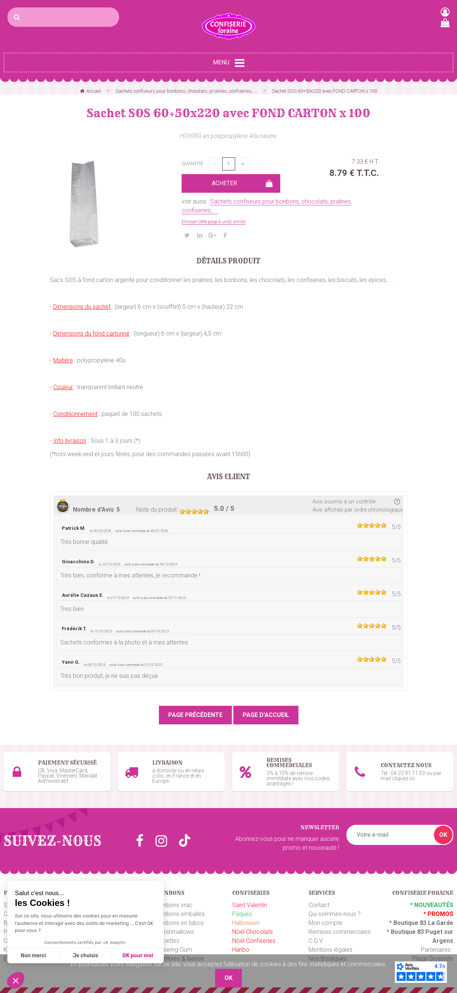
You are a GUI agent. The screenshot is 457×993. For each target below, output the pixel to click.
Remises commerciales (340, 931)
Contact (319, 905)
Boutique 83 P (410, 931)
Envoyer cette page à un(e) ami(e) (213, 221)
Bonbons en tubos (180, 922)
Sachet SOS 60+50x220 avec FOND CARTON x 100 (228, 113)
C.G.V (316, 940)
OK (443, 834)
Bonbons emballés (180, 913)
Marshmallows (175, 931)
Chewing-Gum (174, 949)
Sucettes (167, 940)
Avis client (228, 477)
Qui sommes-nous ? (335, 913)
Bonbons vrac (174, 905)
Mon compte (325, 922)
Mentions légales (330, 949)
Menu (229, 62)
